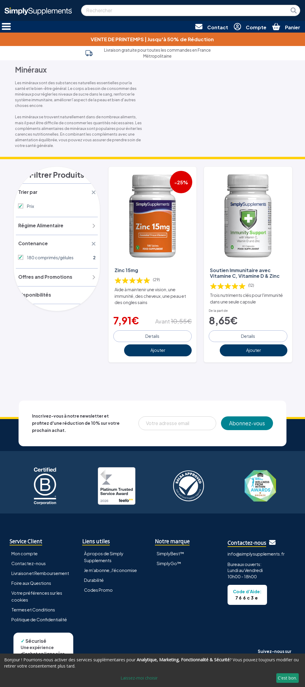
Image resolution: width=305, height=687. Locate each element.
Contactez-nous (28, 562)
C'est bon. (287, 678)
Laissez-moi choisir (139, 678)
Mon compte (24, 552)
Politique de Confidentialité (39, 618)
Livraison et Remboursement (40, 572)
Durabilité (94, 579)
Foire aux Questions (31, 582)
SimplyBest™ (170, 552)
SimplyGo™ (169, 562)
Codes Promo (98, 589)
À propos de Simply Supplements (103, 556)
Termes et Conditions (33, 608)
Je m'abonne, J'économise (110, 569)
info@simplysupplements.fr (256, 553)
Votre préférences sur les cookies (36, 595)
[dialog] (152, 670)
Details (152, 335)
